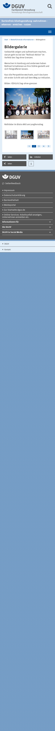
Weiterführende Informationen (22, 40)
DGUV (6, 244)
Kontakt (7, 250)
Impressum (9, 190)
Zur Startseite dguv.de (14, 210)
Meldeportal (10, 205)
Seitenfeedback (13, 183)
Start (6, 40)
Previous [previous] (8, 103)
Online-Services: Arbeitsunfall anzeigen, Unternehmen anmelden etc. (22, 216)
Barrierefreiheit (11, 200)
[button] (7, 116)
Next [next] (47, 103)
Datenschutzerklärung (14, 195)
